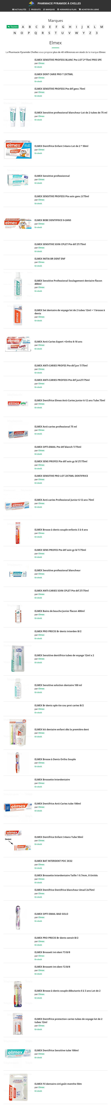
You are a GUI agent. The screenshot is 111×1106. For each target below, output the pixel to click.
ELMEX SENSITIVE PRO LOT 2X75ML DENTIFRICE (61, 475)
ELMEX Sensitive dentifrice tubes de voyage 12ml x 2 (64, 655)
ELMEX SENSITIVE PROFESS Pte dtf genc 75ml (60, 88)
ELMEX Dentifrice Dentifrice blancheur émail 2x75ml (65, 889)
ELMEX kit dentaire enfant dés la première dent (62, 729)
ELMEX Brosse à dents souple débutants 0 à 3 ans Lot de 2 (67, 990)
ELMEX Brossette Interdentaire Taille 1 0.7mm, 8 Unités (66, 875)
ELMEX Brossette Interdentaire (52, 779)
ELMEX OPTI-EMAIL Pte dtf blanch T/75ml (58, 446)
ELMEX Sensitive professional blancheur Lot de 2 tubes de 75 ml (71, 112)
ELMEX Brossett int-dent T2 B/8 (52, 966)
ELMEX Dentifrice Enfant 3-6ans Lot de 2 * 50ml (61, 146)
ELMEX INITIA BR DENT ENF (50, 258)
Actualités (19, 9)
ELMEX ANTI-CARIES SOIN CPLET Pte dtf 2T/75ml (62, 590)
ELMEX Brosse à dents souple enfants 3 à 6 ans (61, 529)
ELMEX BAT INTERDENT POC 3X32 (53, 861)
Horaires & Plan (66, 9)
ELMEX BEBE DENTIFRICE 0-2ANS (53, 220)
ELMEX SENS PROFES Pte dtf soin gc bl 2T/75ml (61, 461)
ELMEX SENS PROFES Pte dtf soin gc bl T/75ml (60, 550)
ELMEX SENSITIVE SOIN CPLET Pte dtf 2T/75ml (60, 244)
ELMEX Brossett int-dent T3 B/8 (52, 952)
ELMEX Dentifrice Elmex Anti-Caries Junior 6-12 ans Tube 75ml (70, 400)
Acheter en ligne (89, 9)
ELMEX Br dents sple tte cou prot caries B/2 (59, 705)
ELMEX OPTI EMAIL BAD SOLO (51, 913)
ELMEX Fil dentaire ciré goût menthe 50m (58, 1083)
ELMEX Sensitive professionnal (52, 175)
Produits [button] (34, 9)
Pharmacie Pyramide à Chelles (59, 3)
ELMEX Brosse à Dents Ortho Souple (55, 759)
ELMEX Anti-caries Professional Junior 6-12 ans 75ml (64, 499)
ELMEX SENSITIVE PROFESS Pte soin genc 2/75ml (62, 196)
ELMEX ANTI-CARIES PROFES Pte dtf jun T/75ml (61, 365)
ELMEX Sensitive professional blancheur (58, 570)
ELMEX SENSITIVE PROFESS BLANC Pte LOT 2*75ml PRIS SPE (68, 59)
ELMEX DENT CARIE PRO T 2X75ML (54, 74)
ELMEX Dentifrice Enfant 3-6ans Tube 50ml (59, 837)
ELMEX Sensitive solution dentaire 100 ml (58, 685)
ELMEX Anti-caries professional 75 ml (56, 426)
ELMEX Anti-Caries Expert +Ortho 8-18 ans (58, 341)
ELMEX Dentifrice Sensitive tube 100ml (57, 1050)
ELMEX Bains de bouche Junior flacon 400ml (60, 611)
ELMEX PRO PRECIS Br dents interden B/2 (58, 631)
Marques (49, 9)
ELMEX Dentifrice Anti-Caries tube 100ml (58, 803)
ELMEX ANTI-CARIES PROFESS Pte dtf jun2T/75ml (62, 380)
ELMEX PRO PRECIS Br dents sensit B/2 (56, 937)
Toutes (12, 26)
